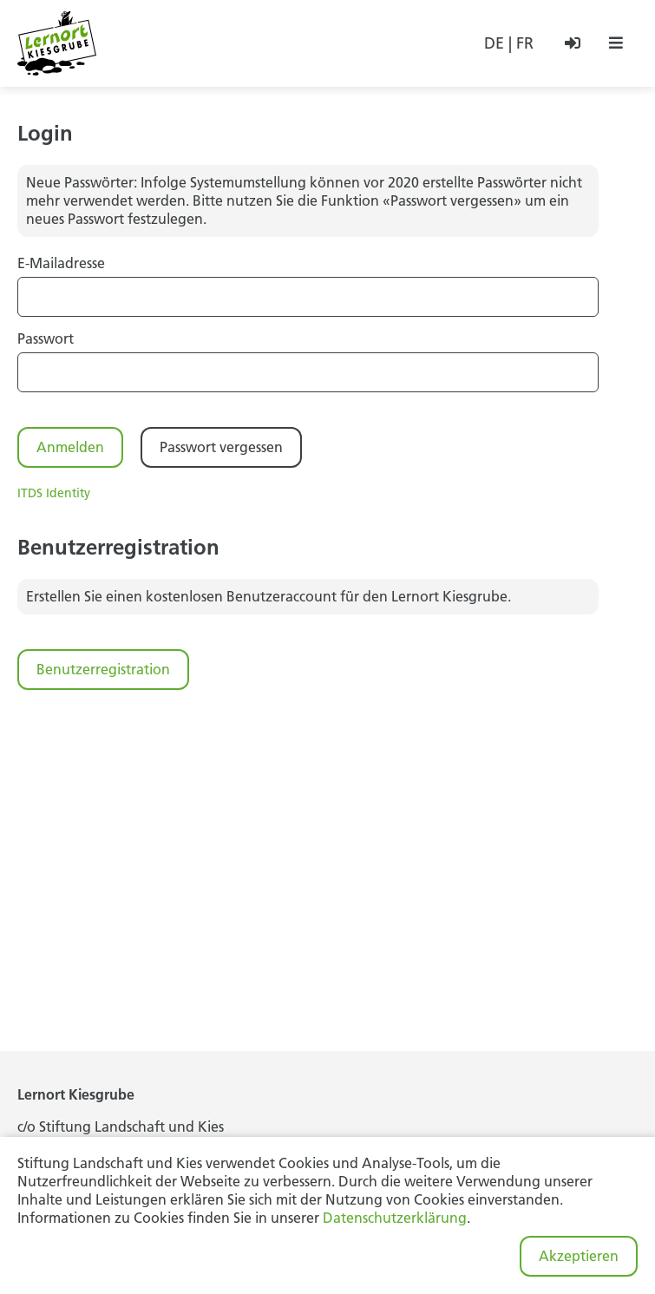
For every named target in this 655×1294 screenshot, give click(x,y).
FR (525, 43)
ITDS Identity (53, 493)
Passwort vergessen (221, 447)
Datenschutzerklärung (395, 1217)
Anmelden (70, 447)
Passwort (45, 338)
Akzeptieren (579, 1255)
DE (494, 43)
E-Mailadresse (61, 263)
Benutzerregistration (103, 669)
